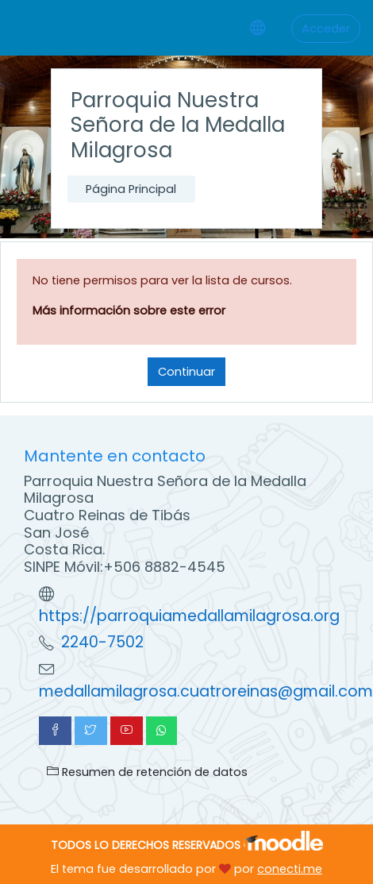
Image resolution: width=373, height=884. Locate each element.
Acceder (326, 29)
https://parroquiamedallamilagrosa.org (189, 616)
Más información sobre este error (129, 310)
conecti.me (289, 869)
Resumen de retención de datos (147, 772)
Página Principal (131, 189)
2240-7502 (102, 642)
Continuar (186, 372)
